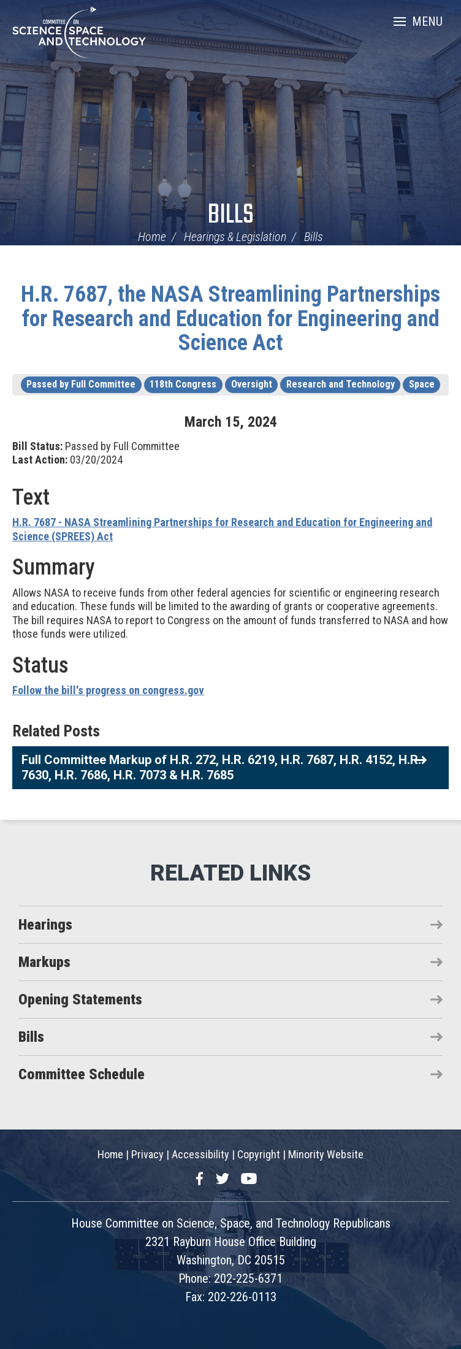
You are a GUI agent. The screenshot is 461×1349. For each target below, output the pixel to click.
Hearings (45, 924)
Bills (231, 215)
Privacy (147, 1154)
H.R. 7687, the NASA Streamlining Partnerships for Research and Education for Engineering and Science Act (230, 318)
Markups (44, 962)
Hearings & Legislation (235, 236)
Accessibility (200, 1154)
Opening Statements (80, 999)
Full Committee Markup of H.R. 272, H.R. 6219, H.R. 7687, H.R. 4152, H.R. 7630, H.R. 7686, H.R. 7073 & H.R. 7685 (221, 767)
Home (152, 236)
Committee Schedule (81, 1074)
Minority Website (326, 1154)
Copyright (258, 1154)
